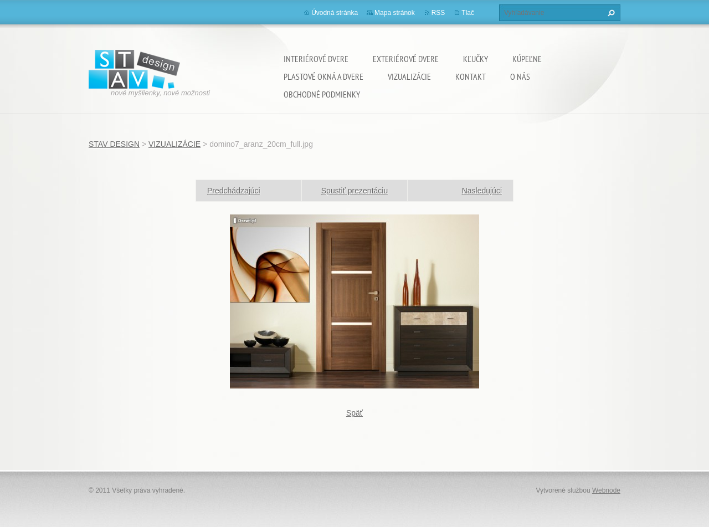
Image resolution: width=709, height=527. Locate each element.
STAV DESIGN (114, 144)
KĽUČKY (475, 58)
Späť (354, 412)
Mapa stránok (394, 13)
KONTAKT (470, 76)
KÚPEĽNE (527, 58)
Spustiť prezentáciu (354, 190)
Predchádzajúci (233, 190)
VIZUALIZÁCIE (409, 76)
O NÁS (520, 76)
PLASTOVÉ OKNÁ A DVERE (323, 76)
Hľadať (610, 12)
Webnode (606, 490)
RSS (438, 13)
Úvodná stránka (334, 13)
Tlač (467, 13)
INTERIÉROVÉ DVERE (316, 58)
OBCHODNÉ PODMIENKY (322, 94)
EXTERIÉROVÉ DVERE (406, 58)
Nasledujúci (482, 190)
